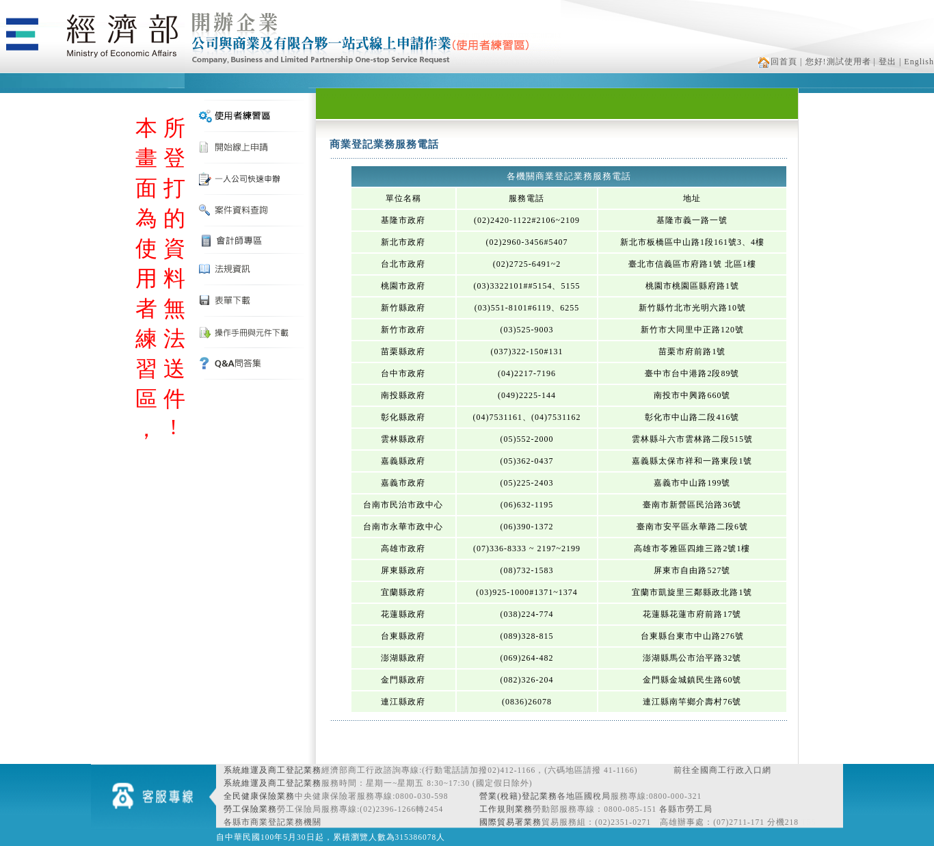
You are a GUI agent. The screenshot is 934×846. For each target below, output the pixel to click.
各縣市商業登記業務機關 (272, 822)
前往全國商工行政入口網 (722, 770)
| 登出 (885, 61)
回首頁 (777, 61)
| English (916, 61)
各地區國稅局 (584, 796)
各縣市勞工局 (685, 809)
